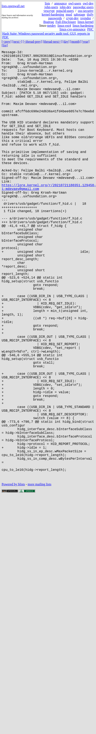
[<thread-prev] (32, 41)
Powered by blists (13, 579)
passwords (55, 18)
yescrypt (49, 11)
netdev (51, 25)
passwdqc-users (83, 7)
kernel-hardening (53, 14)
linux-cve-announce (73, 29)
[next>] (17, 41)
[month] (75, 41)
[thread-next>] (52, 41)
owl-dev (88, 3)
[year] (85, 41)
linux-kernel (86, 22)
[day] (65, 41)
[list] (5, 45)
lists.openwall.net (13, 6)
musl (69, 14)
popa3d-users (65, 11)
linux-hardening (83, 25)
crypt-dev (72, 18)
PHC (90, 29)
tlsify (90, 14)
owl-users (74, 3)
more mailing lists (39, 579)
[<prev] (6, 41)
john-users (51, 7)
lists (47, 3)
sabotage (79, 14)
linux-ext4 (64, 25)
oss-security (86, 11)
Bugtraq (48, 22)
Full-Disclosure (65, 22)
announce (60, 3)
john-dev (65, 7)
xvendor (85, 18)
